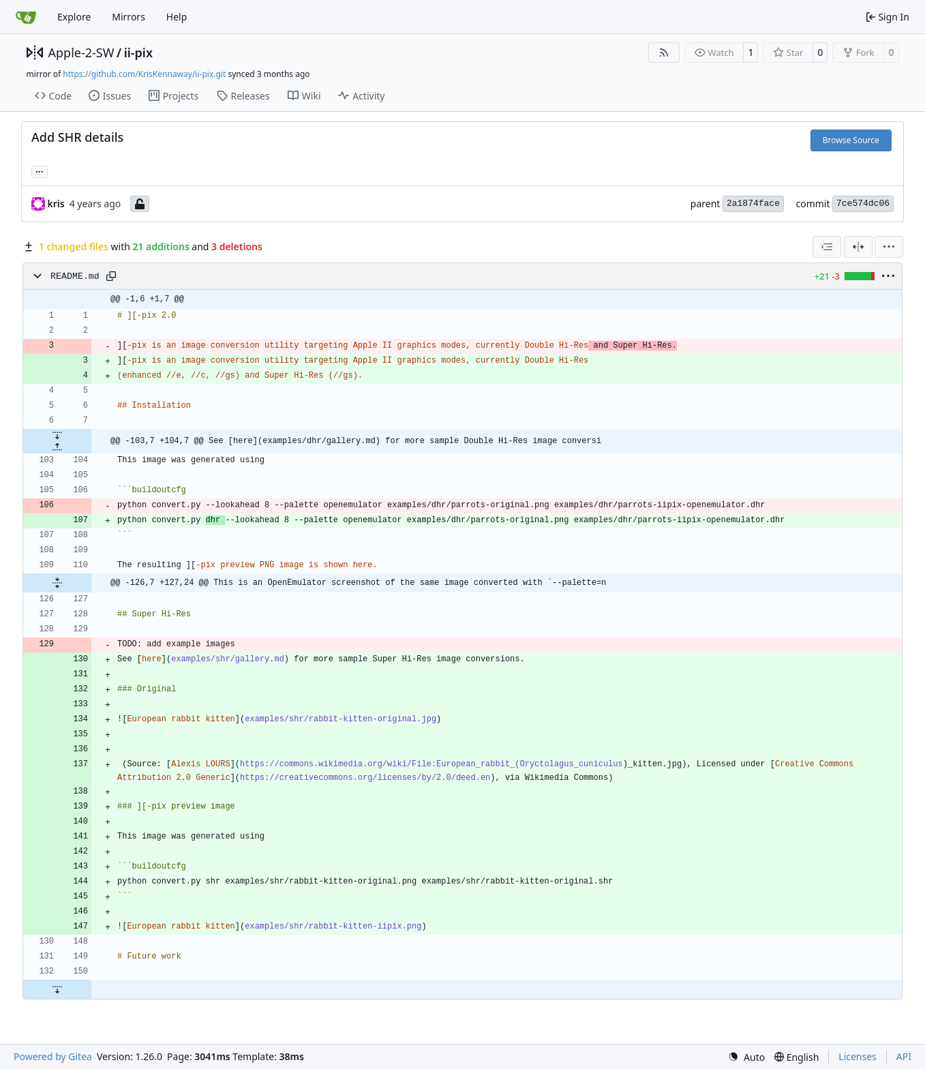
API (903, 1056)
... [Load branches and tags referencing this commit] (39, 170)
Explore (74, 16)
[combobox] (827, 247)
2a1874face (753, 203)
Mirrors (128, 16)
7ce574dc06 (863, 203)
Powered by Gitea (53, 1056)
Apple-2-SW (81, 52)
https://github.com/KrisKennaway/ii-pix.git (144, 74)
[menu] (889, 247)
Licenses (857, 1056)
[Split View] (858, 247)
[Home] (26, 17)
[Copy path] (111, 276)
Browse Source (851, 140)
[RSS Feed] (664, 52)
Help (176, 16)
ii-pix (138, 52)
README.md (75, 276)
